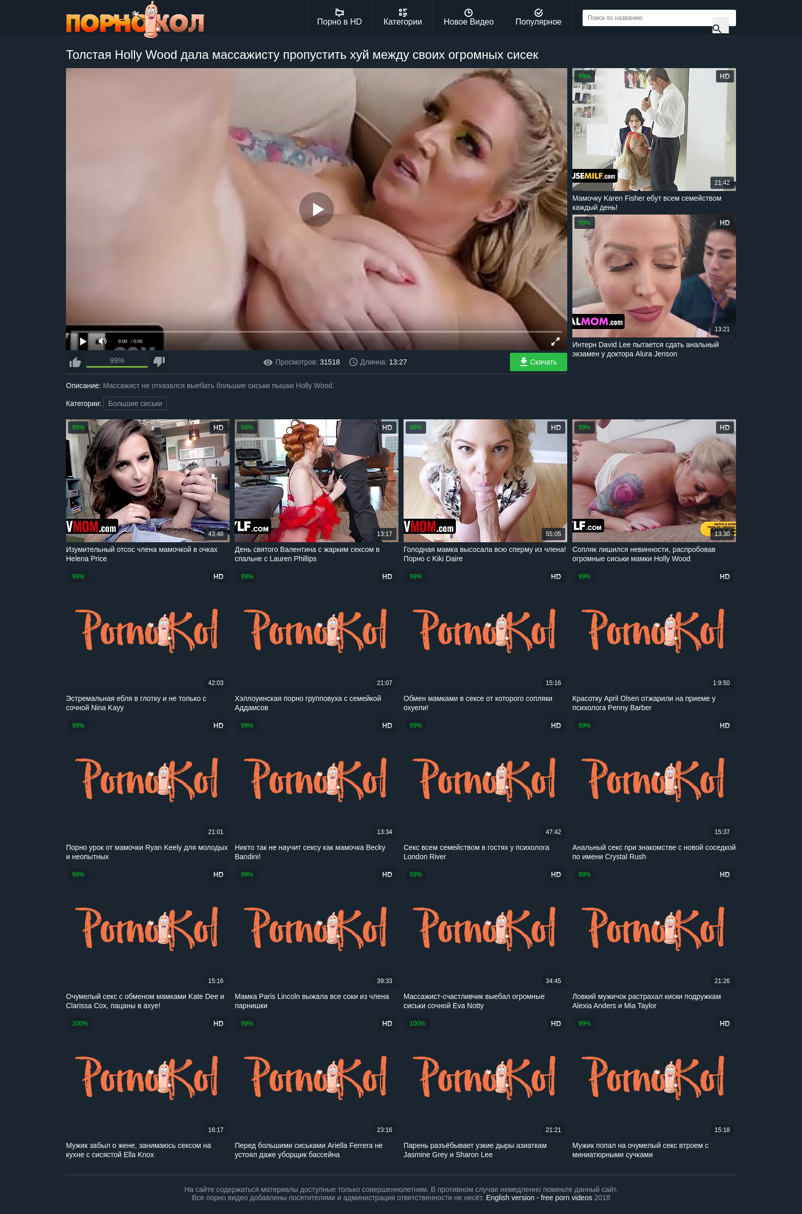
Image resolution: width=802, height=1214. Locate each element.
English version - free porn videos (539, 1198)
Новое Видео (469, 17)
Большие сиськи (135, 403)
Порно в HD (339, 17)
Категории (403, 17)
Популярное (539, 17)
